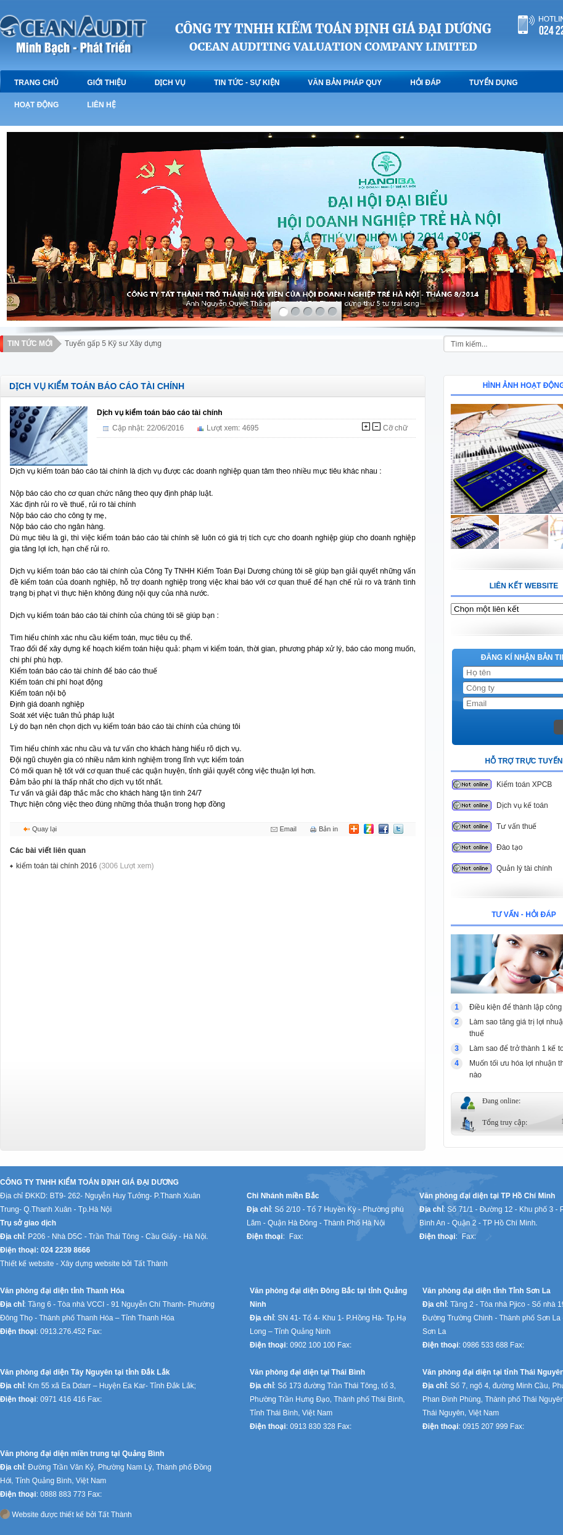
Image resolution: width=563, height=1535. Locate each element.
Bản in (328, 829)
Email (288, 829)
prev (18, 213)
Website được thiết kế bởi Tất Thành (66, 1514)
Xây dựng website (90, 1263)
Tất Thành (152, 1263)
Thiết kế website (28, 1263)
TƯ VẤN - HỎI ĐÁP (523, 914)
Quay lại (44, 829)
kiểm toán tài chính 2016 (85, 866)
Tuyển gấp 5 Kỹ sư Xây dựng (113, 343)
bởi (127, 1263)
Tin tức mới (29, 343)
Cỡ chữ (395, 428)
